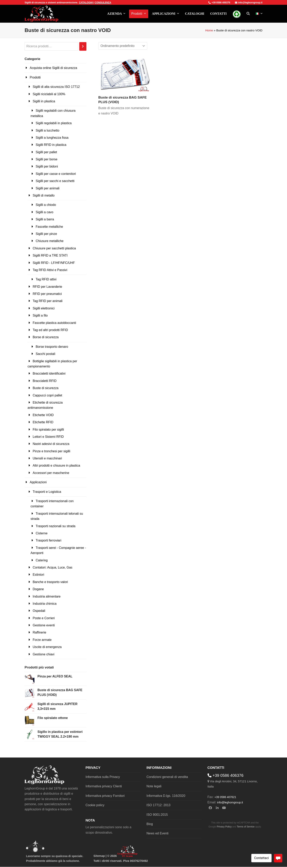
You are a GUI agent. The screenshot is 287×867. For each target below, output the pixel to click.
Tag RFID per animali (47, 301)
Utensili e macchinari (47, 458)
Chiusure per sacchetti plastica (54, 248)
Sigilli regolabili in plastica (54, 123)
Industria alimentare (47, 596)
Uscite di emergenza (47, 647)
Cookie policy (95, 805)
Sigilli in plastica (44, 101)
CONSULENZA (103, 2)
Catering (42, 560)
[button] (248, 14)
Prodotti (35, 77)
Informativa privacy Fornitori (105, 795)
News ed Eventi (157, 833)
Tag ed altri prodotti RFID (50, 330)
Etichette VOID (43, 415)
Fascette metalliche (49, 226)
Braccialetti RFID (44, 381)
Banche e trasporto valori (50, 582)
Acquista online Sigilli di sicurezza (53, 68)
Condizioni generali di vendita (167, 777)
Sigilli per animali (47, 188)
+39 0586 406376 (219, 2)
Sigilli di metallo (44, 195)
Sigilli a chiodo (46, 204)
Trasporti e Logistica (47, 491)
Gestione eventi (44, 625)
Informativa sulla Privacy (103, 777)
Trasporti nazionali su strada (55, 526)
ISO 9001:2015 (157, 814)
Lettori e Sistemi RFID (48, 436)
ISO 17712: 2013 (158, 805)
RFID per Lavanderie (47, 286)
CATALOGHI (86, 2)
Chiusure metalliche (50, 241)
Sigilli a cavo (44, 212)
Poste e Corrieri (44, 618)
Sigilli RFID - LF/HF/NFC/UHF (54, 262)
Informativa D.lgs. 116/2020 (165, 795)
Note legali (154, 786)
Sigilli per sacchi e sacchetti (55, 181)
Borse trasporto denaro (52, 346)
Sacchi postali (45, 354)
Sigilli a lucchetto (47, 130)
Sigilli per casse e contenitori (56, 173)
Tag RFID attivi (46, 279)
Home (209, 30)
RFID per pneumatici (47, 293)
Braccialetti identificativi (49, 373)
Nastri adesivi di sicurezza (51, 444)
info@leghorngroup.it (248, 2)
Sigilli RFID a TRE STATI (50, 255)
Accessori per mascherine (51, 473)
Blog (149, 824)
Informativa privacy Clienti (104, 786)
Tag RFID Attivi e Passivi (50, 270)
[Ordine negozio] (123, 45)
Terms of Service (245, 826)
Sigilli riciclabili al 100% (49, 94)
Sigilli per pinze (46, 233)
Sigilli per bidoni (47, 166)
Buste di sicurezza (45, 388)
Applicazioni (38, 482)
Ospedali (39, 610)
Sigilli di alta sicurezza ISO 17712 (56, 86)
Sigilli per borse (46, 159)
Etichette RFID (43, 422)
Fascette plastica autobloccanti (54, 323)
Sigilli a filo (40, 315)
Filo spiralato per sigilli (48, 429)
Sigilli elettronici (44, 308)
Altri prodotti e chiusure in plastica (56, 465)
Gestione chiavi (43, 654)
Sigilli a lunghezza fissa (52, 137)
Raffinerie (39, 632)
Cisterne (42, 533)
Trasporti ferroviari (48, 540)
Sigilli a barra (45, 219)
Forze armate (42, 639)
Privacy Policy (224, 826)
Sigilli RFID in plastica (51, 144)
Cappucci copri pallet (47, 395)
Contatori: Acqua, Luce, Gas (52, 567)
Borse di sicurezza (46, 337)
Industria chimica (44, 603)
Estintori (38, 574)
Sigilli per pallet (46, 152)
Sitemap (99, 855)
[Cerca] (82, 46)
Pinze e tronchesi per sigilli (51, 451)
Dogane (38, 589)
